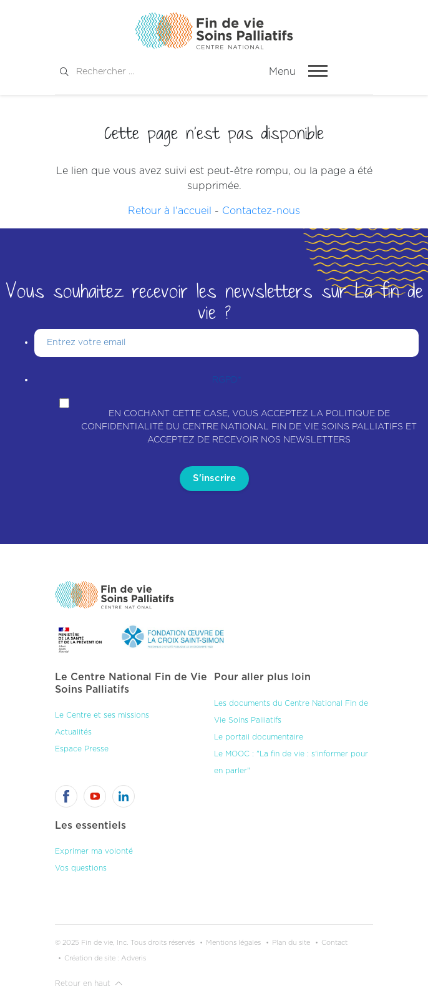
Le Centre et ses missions (102, 715)
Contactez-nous (261, 211)
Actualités (73, 732)
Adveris (133, 958)
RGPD (226, 380)
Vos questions (81, 868)
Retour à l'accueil (170, 211)
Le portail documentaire (258, 737)
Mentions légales (233, 942)
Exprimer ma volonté (94, 851)
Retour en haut (88, 983)
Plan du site (291, 942)
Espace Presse (82, 749)
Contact (334, 942)
